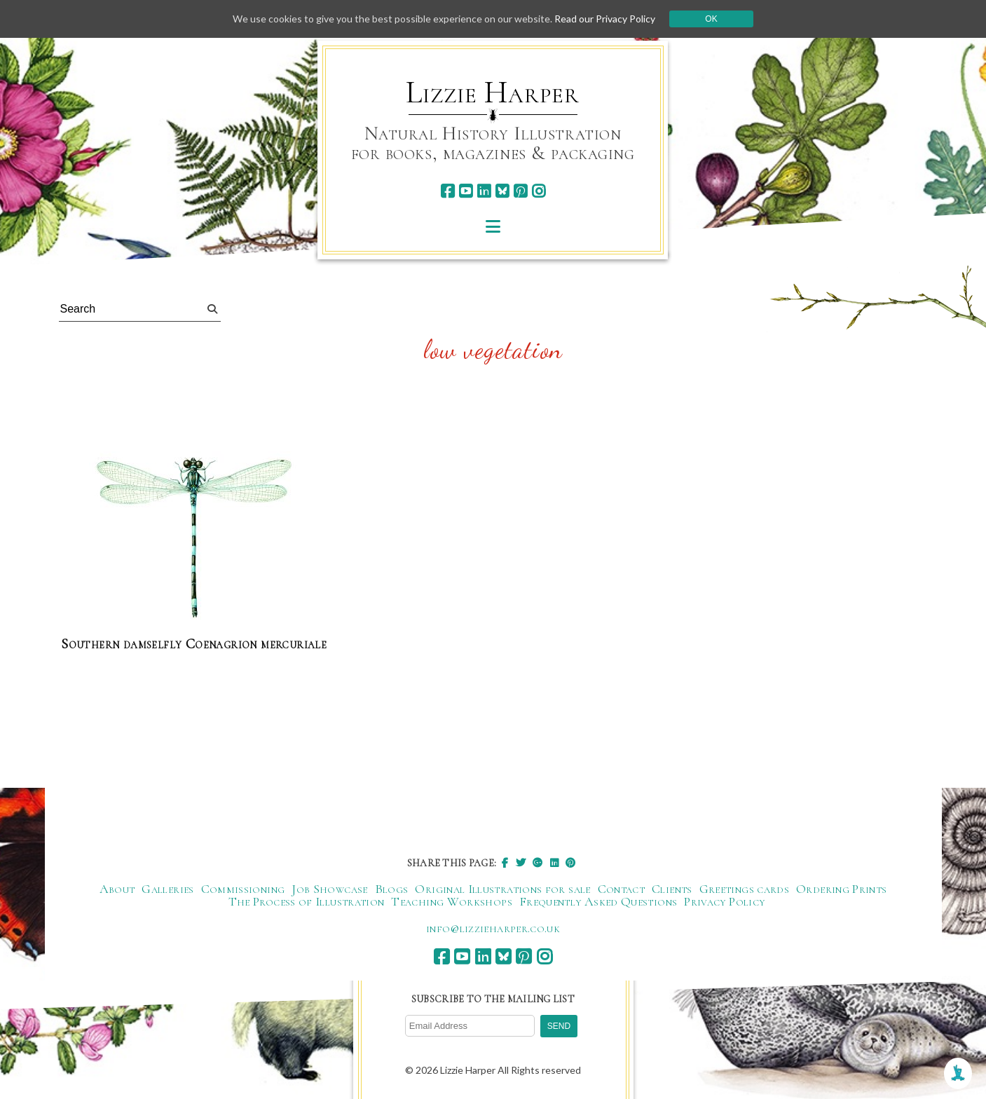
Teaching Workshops (451, 901)
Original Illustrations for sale (502, 888)
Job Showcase (329, 888)
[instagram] (538, 191)
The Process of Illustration (306, 901)
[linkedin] (484, 191)
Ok (711, 19)
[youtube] (465, 191)
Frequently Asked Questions (598, 901)
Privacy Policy (724, 901)
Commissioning (243, 888)
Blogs (392, 888)
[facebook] (447, 191)
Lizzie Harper (492, 92)
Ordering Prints (841, 888)
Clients (672, 888)
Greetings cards (744, 888)
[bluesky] (502, 191)
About (117, 888)
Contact (621, 888)
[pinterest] (520, 191)
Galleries (167, 888)
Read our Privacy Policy (604, 19)
